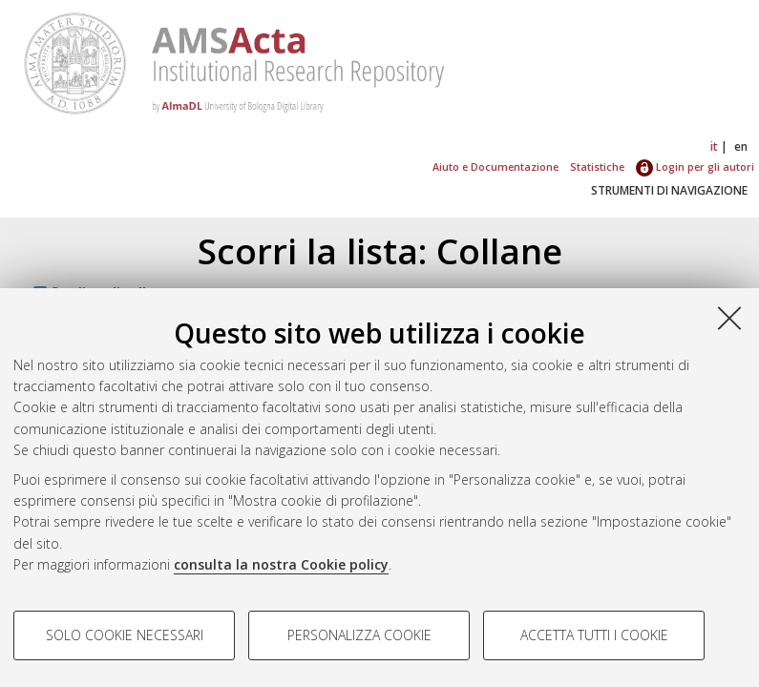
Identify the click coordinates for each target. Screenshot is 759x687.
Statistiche (597, 166)
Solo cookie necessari (124, 635)
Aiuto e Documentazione (495, 166)
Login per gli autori (695, 166)
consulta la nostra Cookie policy (281, 564)
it (714, 146)
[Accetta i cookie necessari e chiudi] (729, 317)
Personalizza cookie (359, 635)
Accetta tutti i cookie (594, 635)
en (741, 146)
